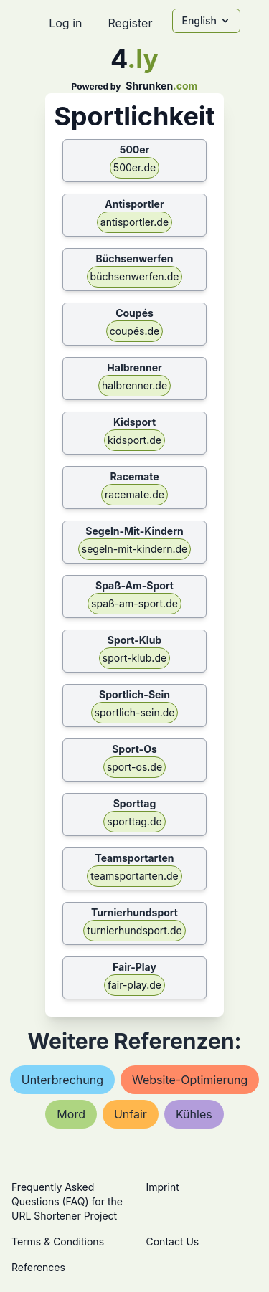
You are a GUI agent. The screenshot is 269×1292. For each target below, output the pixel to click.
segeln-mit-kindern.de (134, 549)
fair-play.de (134, 985)
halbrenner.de (134, 385)
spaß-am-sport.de (134, 603)
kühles (194, 1114)
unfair (130, 1114)
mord (71, 1114)
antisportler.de (134, 222)
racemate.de (134, 494)
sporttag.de (134, 821)
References (38, 1267)
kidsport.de (134, 440)
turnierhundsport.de (134, 930)
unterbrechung (62, 1080)
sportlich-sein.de (135, 712)
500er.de (134, 167)
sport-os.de (134, 767)
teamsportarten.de (134, 876)
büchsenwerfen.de (134, 276)
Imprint (162, 1187)
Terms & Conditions (57, 1241)
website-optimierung (189, 1080)
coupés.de (135, 331)
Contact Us (172, 1241)
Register (130, 23)
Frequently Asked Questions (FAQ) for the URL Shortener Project (67, 1201)
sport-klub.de (134, 658)
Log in (65, 23)
